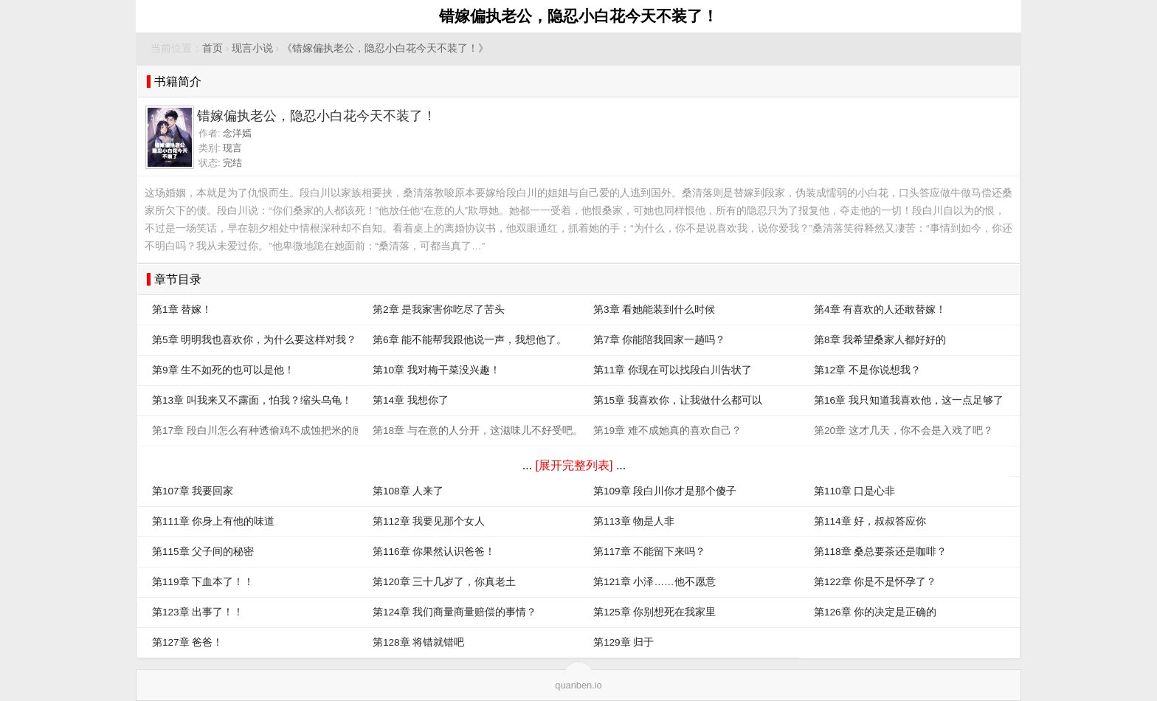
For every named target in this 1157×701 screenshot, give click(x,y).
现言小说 (252, 48)
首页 (212, 48)
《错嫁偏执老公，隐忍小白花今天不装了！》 (385, 48)
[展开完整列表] (574, 465)
